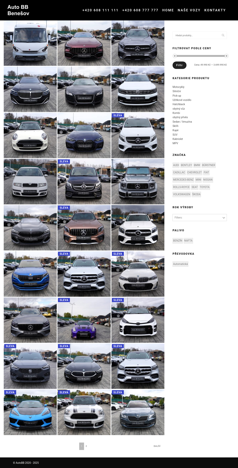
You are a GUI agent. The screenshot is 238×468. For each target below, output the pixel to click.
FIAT (206, 172)
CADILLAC (179, 172)
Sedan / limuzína (182, 121)
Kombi (176, 112)
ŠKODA (196, 194)
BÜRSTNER (208, 165)
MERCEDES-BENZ (183, 179)
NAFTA (188, 240)
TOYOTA (205, 187)
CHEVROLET (194, 172)
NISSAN (208, 179)
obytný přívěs (180, 117)
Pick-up (177, 95)
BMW (197, 165)
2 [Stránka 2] (86, 446)
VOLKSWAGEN (181, 194)
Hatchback (179, 104)
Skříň (175, 125)
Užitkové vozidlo (182, 99)
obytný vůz (179, 108)
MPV (175, 143)
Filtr (179, 65)
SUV (175, 134)
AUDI (176, 165)
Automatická (180, 264)
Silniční (177, 91)
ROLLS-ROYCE (181, 187)
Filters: (178, 217)
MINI (198, 179)
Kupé (175, 130)
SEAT (195, 187)
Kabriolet (178, 138)
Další (157, 446)
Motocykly (178, 86)
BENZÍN (177, 240)
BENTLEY (186, 165)
